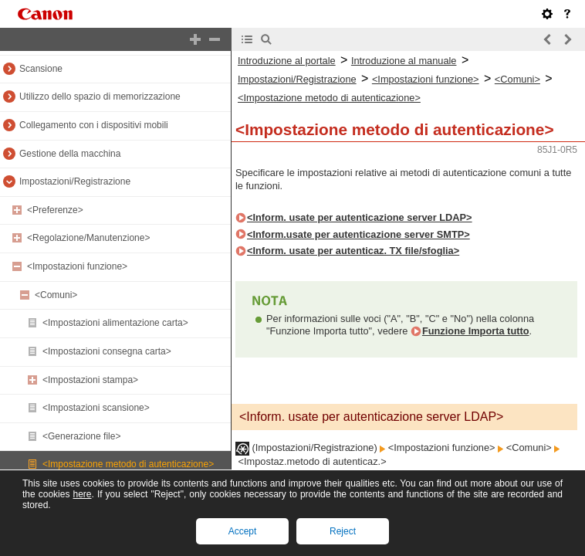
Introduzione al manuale (404, 60)
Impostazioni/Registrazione (74, 181)
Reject (343, 531)
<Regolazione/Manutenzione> (88, 237)
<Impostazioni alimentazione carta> (115, 322)
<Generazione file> (81, 436)
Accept (242, 531)
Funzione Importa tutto (475, 331)
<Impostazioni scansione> (96, 407)
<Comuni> (56, 295)
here (82, 494)
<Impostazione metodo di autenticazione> (128, 464)
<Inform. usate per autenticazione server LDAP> (359, 217)
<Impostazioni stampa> (90, 380)
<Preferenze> (55, 210)
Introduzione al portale (287, 60)
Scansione (41, 68)
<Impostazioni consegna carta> (106, 351)
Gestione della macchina (69, 153)
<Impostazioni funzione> (77, 266)
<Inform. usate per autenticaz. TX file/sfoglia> (353, 250)
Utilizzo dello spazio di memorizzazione (100, 96)
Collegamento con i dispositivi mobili (93, 125)
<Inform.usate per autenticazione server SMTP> (358, 234)
